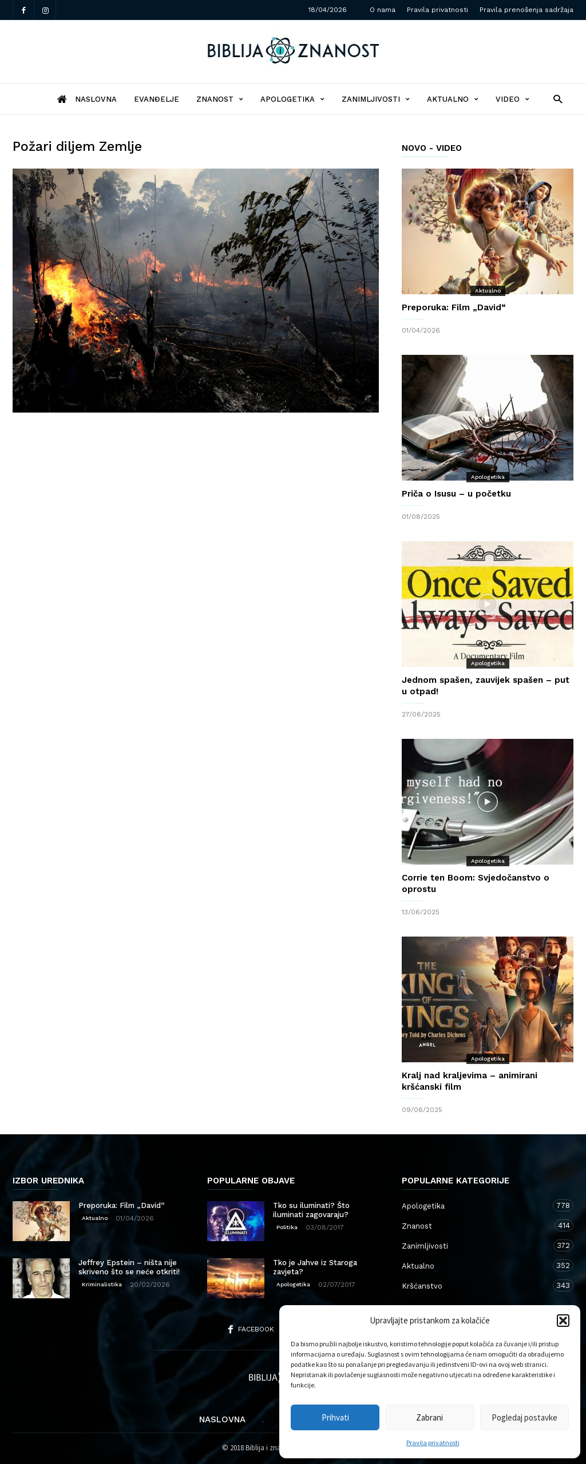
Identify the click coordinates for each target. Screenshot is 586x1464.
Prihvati (335, 1417)
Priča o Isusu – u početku (456, 494)
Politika (287, 1227)
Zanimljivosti (376, 99)
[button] (563, 1320)
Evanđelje (156, 99)
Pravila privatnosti (433, 1442)
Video (512, 99)
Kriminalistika (102, 1284)
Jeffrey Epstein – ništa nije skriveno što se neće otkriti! (129, 1267)
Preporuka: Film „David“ (454, 307)
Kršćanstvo (476, 1285)
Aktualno (452, 99)
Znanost (219, 99)
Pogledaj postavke (524, 1417)
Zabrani (429, 1417)
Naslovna (222, 1419)
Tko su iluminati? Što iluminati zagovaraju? (311, 1210)
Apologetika (292, 99)
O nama (382, 10)
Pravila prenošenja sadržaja (526, 10)
